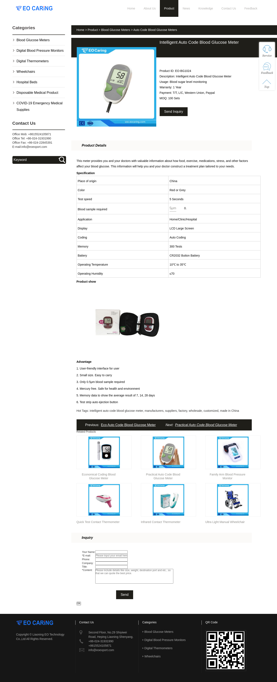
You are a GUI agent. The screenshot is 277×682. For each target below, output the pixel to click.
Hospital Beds (27, 82)
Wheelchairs (26, 71)
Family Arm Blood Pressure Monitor (227, 475)
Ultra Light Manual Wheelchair (225, 522)
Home (131, 8)
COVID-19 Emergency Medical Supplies (40, 106)
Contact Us (228, 8)
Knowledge (205, 8)
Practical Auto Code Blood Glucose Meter (206, 425)
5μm (173, 208)
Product (169, 8)
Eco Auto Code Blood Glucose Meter (128, 425)
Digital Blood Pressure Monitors (40, 50)
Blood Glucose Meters (33, 40)
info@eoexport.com (34, 146)
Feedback (250, 8)
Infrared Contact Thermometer (160, 522)
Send (125, 594)
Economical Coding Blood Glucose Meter (98, 475)
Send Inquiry (173, 111)
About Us (150, 8)
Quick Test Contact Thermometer (98, 522)
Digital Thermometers (33, 61)
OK (79, 603)
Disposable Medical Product (37, 92)
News (186, 8)
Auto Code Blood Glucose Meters (155, 30)
